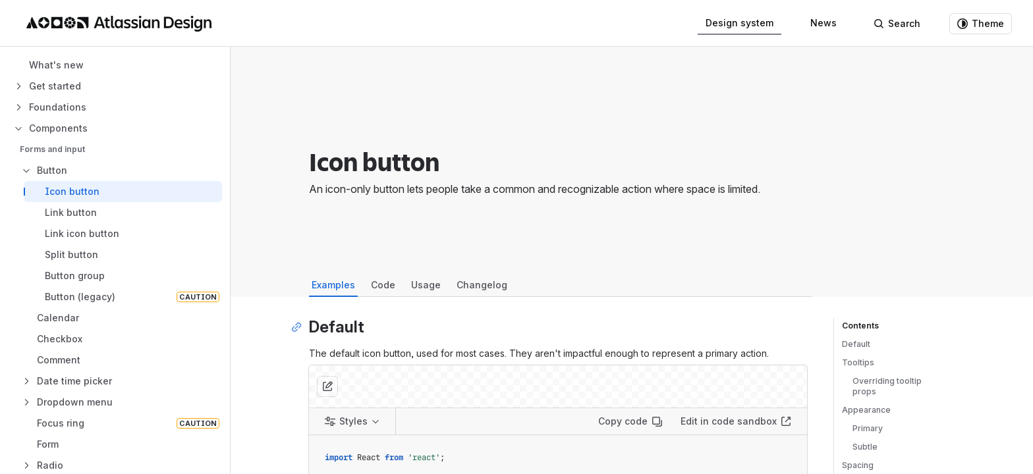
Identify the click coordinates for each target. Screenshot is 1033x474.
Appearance (866, 410)
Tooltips (858, 362)
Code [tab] (383, 284)
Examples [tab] (333, 284)
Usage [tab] (426, 284)
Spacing (858, 465)
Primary (867, 428)
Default (856, 344)
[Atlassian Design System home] (119, 23)
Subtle (865, 447)
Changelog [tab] (482, 284)
